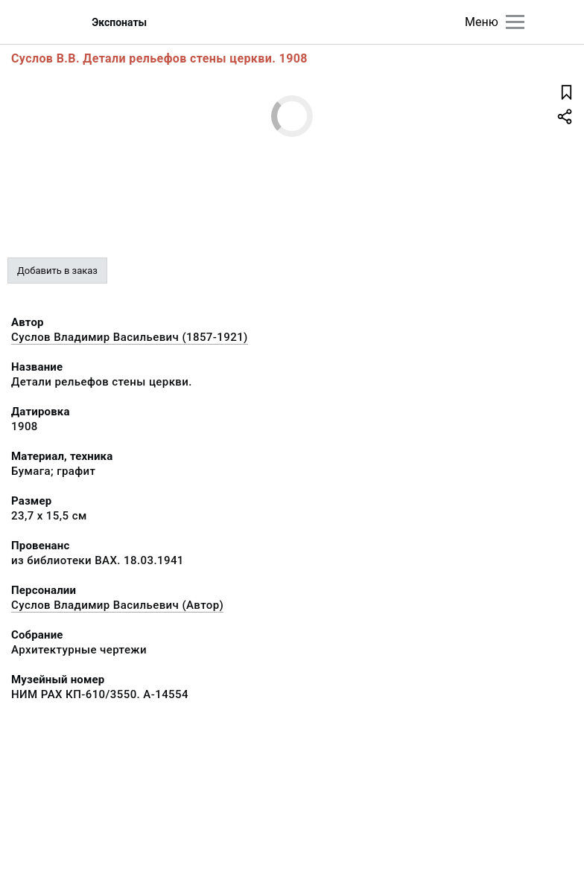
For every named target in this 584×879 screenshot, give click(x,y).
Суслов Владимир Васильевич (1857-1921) (129, 337)
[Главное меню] (515, 21)
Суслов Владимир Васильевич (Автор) (117, 605)
